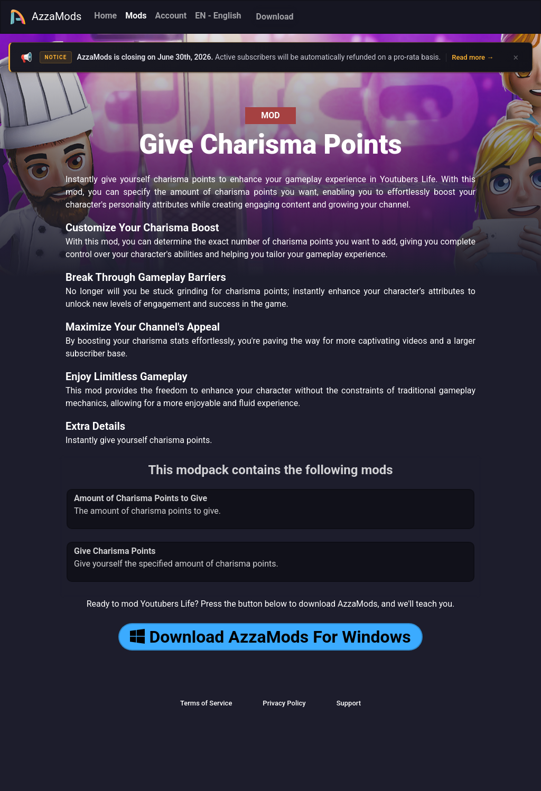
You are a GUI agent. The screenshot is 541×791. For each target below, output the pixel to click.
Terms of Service (206, 703)
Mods (135, 16)
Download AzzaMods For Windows (270, 637)
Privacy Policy (284, 703)
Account (170, 16)
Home (105, 16)
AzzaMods (45, 16)
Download (275, 17)
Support (349, 703)
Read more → (472, 57)
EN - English (218, 16)
